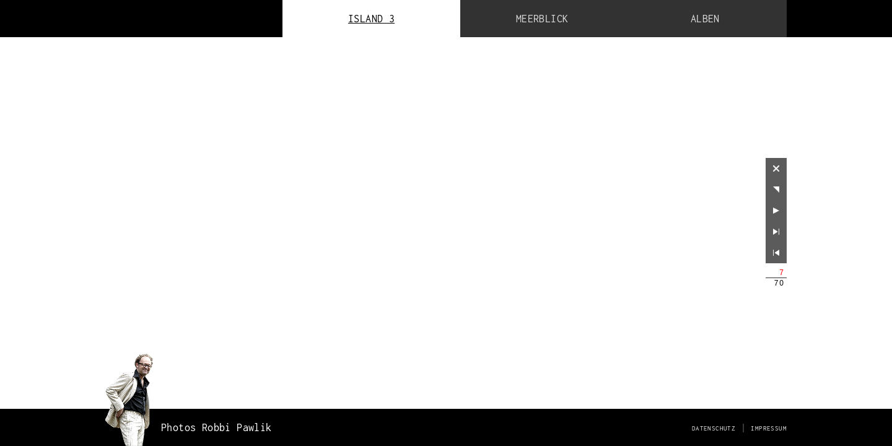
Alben (705, 18)
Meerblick (542, 18)
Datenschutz (713, 428)
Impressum (769, 428)
